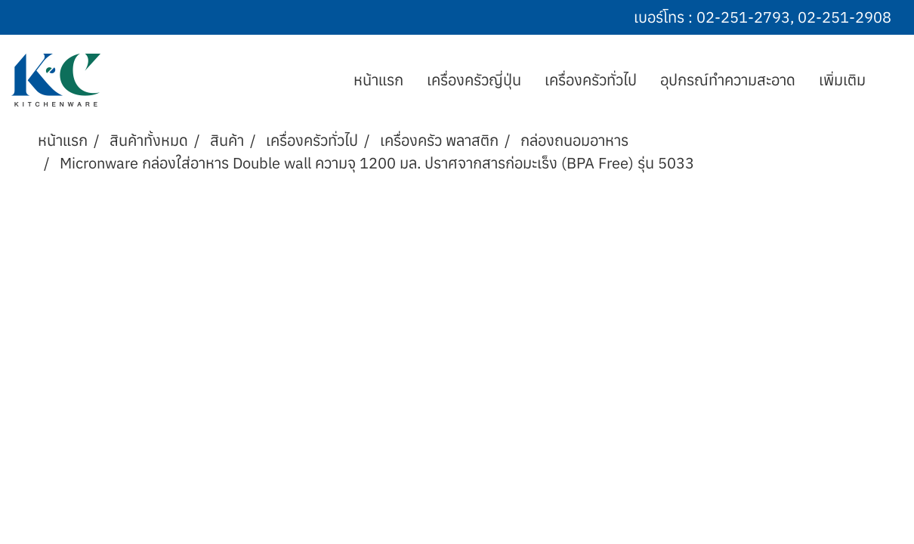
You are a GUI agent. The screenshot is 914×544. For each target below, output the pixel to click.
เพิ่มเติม (842, 80)
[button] (891, 80)
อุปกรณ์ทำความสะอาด (727, 80)
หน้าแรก (378, 80)
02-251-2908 (844, 17)
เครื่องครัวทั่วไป (591, 80)
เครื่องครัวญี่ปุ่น (474, 80)
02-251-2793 (743, 17)
